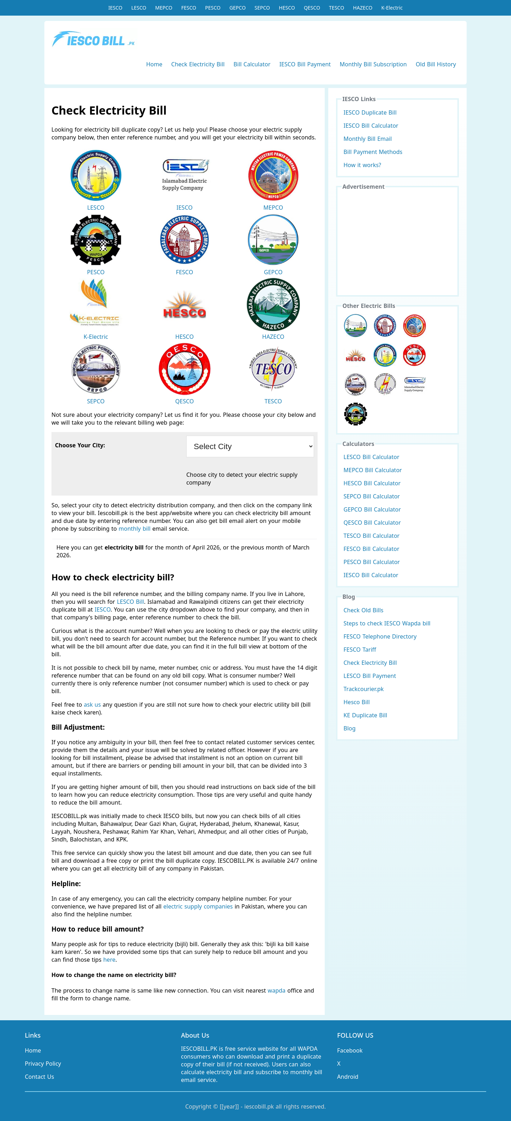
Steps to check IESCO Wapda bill (387, 623)
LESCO (138, 7)
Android (347, 1077)
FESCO (188, 7)
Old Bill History (436, 64)
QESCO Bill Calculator (372, 522)
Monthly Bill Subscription (373, 64)
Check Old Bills (363, 610)
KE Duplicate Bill (365, 715)
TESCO (336, 7)
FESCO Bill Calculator (371, 549)
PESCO (212, 7)
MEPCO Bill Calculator (373, 470)
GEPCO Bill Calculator (372, 509)
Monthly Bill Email (368, 139)
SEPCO (262, 7)
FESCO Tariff (360, 649)
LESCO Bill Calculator (371, 457)
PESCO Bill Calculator (372, 562)
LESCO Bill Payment (370, 676)
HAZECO (363, 7)
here (109, 959)
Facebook (350, 1050)
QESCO (312, 7)
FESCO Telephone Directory (380, 636)
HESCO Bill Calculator (372, 483)
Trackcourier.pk (364, 689)
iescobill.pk (259, 1106)
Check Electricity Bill (198, 64)
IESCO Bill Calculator (371, 125)
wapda (276, 990)
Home (154, 64)
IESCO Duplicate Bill (370, 112)
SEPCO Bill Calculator (372, 496)
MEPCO (163, 7)
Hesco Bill (357, 702)
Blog (350, 728)
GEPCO (237, 7)
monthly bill (134, 528)
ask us (92, 704)
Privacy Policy (43, 1063)
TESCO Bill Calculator (372, 536)
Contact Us (39, 1077)
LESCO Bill (130, 602)
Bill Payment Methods (373, 152)
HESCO (287, 7)
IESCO (115, 7)
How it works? (362, 165)
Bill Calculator (251, 64)
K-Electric (391, 7)
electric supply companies (199, 906)
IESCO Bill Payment (305, 64)
